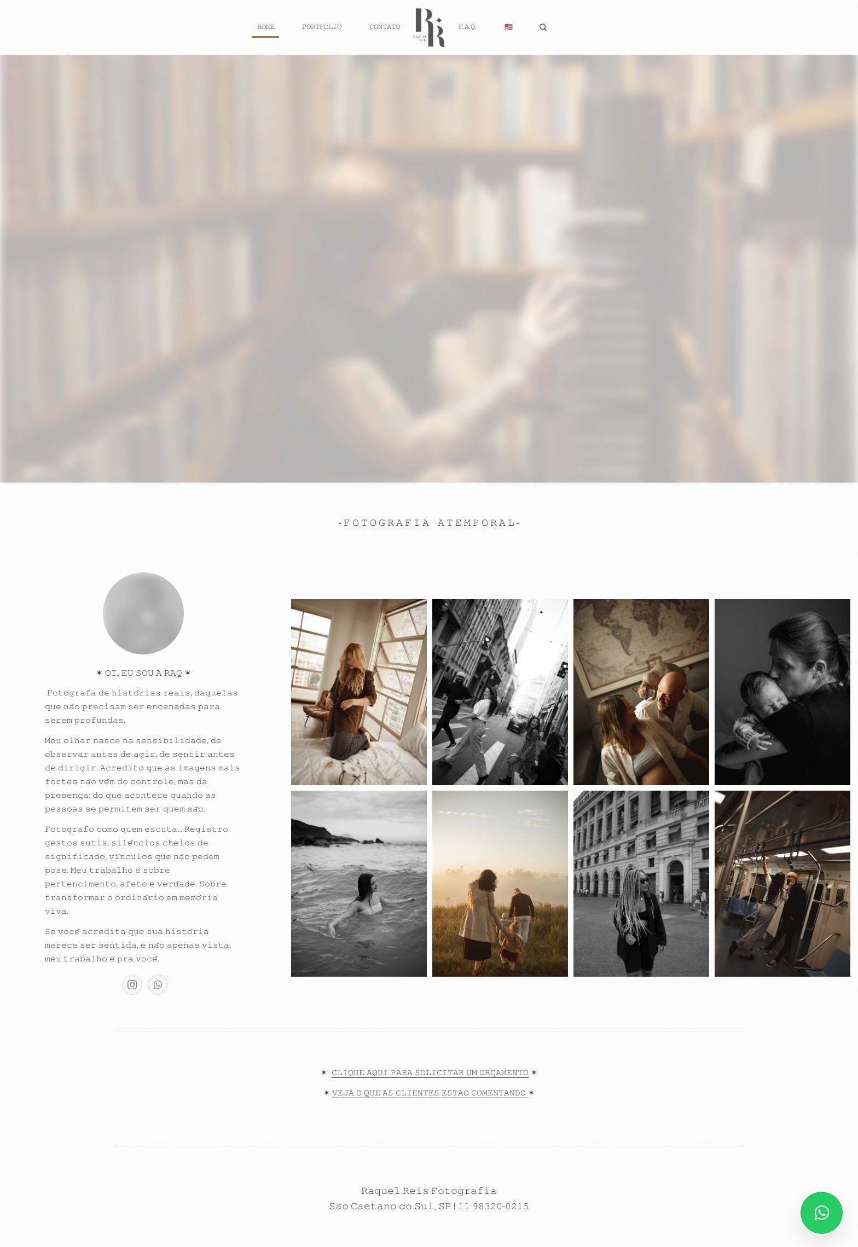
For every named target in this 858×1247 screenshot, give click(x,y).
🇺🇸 (509, 27)
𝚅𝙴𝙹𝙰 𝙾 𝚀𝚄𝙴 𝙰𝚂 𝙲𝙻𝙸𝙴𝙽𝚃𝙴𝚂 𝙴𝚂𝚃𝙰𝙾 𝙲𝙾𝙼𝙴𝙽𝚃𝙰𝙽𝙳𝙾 (430, 1093)
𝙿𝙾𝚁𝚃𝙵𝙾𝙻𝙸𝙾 (321, 27)
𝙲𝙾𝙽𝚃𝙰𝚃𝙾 (384, 27)
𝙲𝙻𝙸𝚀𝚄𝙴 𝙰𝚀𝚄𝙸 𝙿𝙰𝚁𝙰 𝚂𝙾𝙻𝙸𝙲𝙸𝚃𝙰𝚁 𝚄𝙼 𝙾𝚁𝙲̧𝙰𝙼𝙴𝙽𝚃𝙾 (430, 1073)
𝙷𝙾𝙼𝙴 (266, 27)
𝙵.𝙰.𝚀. (468, 27)
